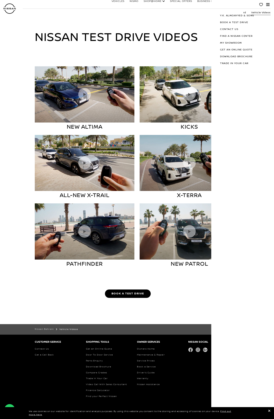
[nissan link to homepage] (9, 9)
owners (217, 5)
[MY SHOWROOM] (261, 5)
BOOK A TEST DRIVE (127, 293)
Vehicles (106, 4)
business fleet (196, 4)
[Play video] (84, 94)
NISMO (122, 4)
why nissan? (241, 5)
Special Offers (169, 4)
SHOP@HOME (140, 5)
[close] (269, 411)
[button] (268, 4)
